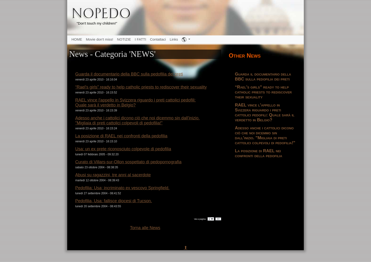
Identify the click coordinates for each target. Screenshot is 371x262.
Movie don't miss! (99, 39)
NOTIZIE (124, 39)
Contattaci (158, 39)
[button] (186, 39)
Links (174, 39)
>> (218, 219)
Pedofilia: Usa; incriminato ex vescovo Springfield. (122, 188)
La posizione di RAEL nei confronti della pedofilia (121, 136)
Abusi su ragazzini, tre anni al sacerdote (113, 175)
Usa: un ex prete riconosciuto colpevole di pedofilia (123, 149)
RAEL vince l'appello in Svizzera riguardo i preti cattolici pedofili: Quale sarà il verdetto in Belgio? (135, 102)
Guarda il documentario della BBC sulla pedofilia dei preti (129, 74)
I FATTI (140, 39)
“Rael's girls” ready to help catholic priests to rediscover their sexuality (141, 87)
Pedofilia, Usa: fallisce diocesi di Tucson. (113, 201)
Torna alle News (145, 227)
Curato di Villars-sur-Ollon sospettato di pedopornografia (128, 162)
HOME (76, 39)
